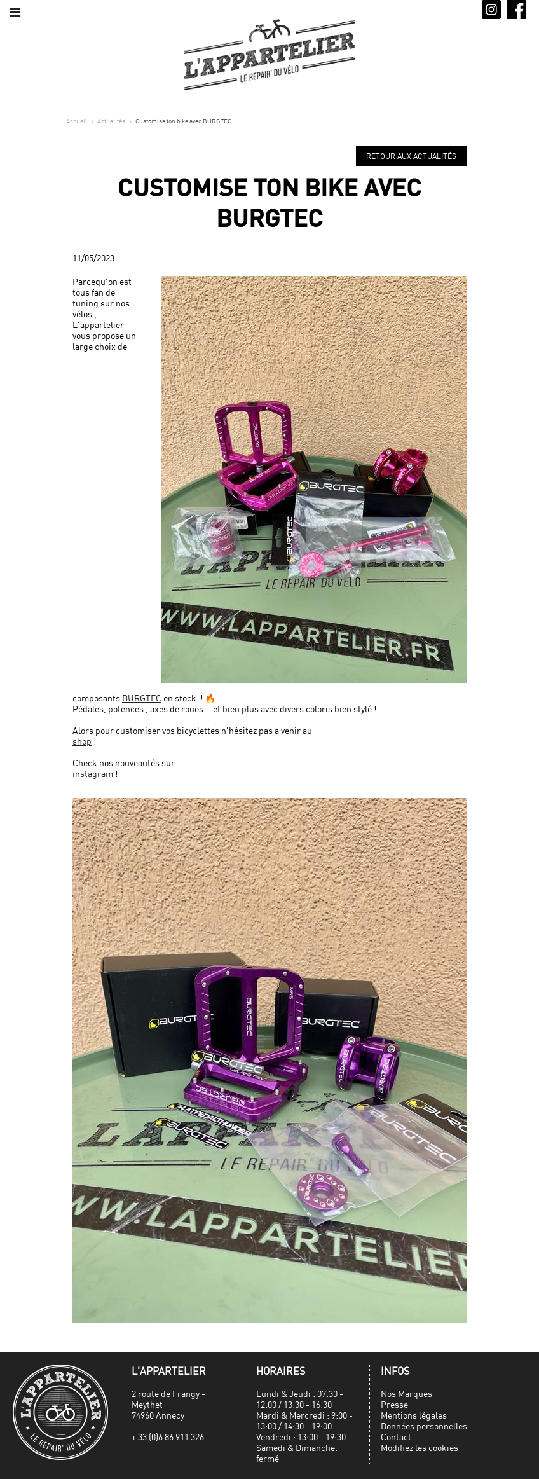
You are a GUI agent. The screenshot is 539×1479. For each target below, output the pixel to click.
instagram (92, 773)
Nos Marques (406, 1393)
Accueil (76, 121)
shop (82, 741)
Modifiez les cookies (419, 1447)
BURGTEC (141, 697)
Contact (396, 1436)
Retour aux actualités (411, 156)
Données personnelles (424, 1426)
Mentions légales (414, 1415)
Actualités (111, 121)
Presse (394, 1404)
